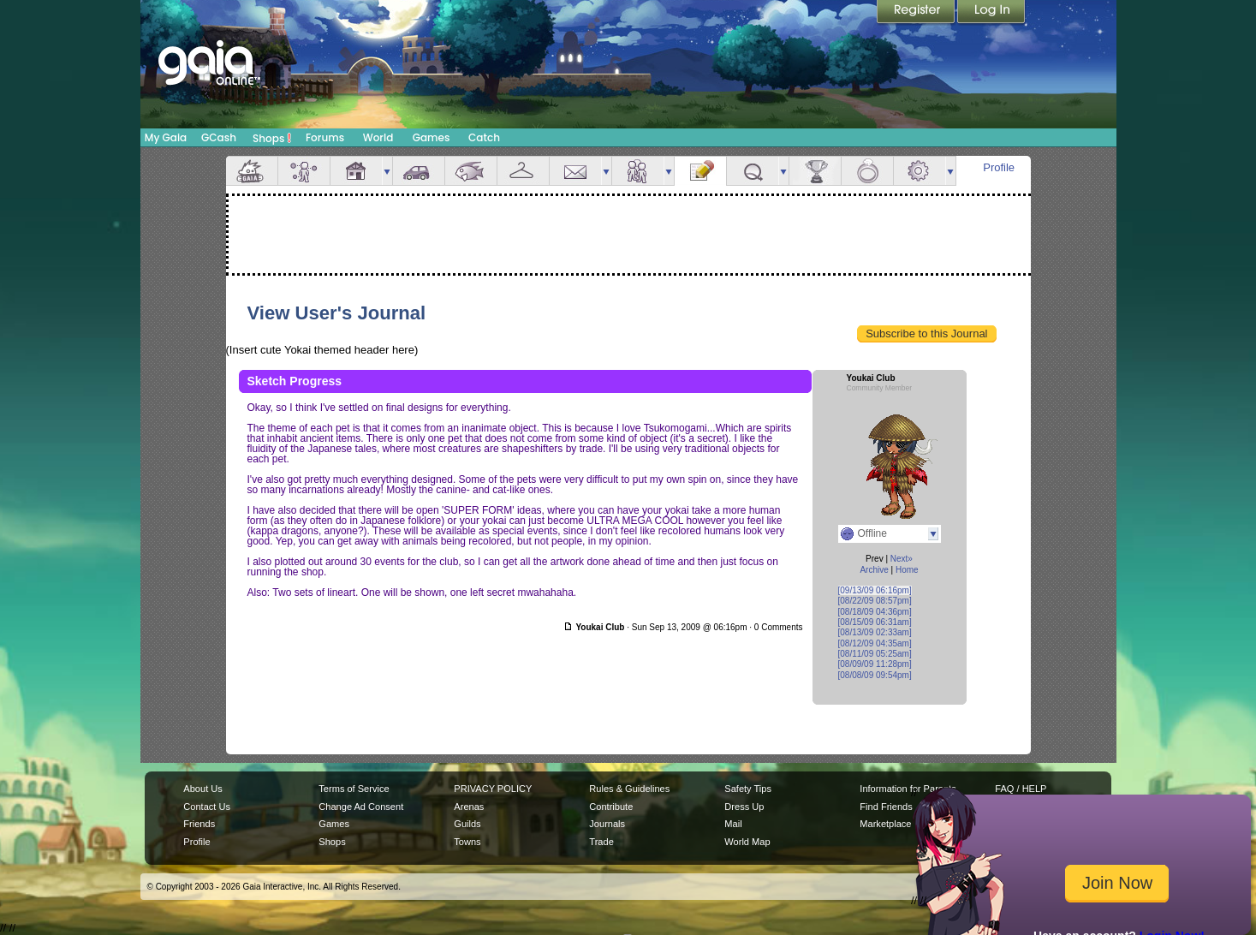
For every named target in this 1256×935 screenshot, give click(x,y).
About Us (202, 788)
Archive (874, 570)
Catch (484, 137)
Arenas (469, 806)
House (356, 171)
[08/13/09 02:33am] (875, 632)
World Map (747, 842)
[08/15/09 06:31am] (875, 622)
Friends (638, 171)
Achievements (815, 171)
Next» (901, 558)
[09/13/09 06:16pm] (875, 590)
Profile (999, 167)
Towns (467, 842)
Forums (325, 137)
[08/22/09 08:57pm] (875, 600)
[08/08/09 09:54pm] (875, 675)
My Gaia (166, 137)
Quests (752, 171)
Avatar (304, 171)
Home (907, 570)
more (387, 171)
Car (418, 171)
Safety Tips (747, 788)
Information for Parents (907, 788)
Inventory (523, 171)
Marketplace (885, 824)
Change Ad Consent (360, 806)
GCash (218, 137)
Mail (575, 171)
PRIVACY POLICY (493, 788)
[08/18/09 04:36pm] (875, 611)
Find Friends (886, 806)
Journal (700, 171)
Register (917, 13)
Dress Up (744, 806)
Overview (251, 171)
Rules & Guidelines (629, 788)
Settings (919, 171)
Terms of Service (353, 788)
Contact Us (206, 806)
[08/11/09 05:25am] (875, 653)
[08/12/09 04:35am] (875, 643)
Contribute (611, 806)
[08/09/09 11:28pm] (875, 664)
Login (991, 13)
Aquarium (471, 171)
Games (431, 137)
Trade (601, 842)
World (378, 137)
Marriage (867, 171)
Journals (607, 824)
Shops (272, 137)
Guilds (467, 824)
